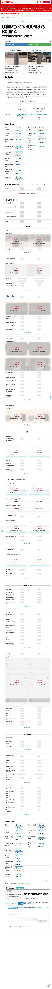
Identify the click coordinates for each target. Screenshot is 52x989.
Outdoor (16, 6)
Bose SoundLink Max (42, 10)
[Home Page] (9, 2)
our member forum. (30, 903)
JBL (42, 6)
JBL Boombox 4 (9, 10)
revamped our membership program (18, 21)
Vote (47, 8)
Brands (36, 6)
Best (2, 6)
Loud (19, 6)
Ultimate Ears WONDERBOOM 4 (30, 10)
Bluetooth (6, 6)
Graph (35, 8)
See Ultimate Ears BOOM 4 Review (39, 114)
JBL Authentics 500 (18, 10)
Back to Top (47, 881)
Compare (7, 8)
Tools (2, 8)
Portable (11, 6)
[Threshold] (45, 184)
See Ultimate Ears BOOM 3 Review (22, 115)
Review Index (30, 8)
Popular (3, 10)
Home (32, 6)
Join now (46, 2)
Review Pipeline (41, 8)
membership (12, 14)
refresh (21, 926)
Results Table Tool (15, 8)
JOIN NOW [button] (21, 193)
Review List (24, 8)
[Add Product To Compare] (50, 42)
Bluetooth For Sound (25, 6)
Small (40, 6)
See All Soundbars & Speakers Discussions (28, 907)
